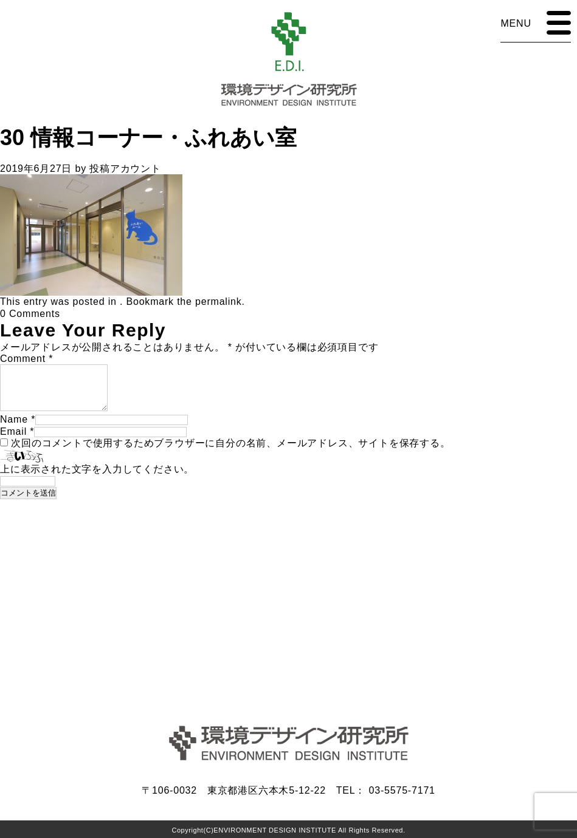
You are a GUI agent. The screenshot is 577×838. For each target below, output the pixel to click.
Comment (23, 358)
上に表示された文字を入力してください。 (97, 478)
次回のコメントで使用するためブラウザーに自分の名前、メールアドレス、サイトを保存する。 (230, 452)
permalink (218, 301)
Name (14, 428)
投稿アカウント (125, 168)
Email (13, 440)
